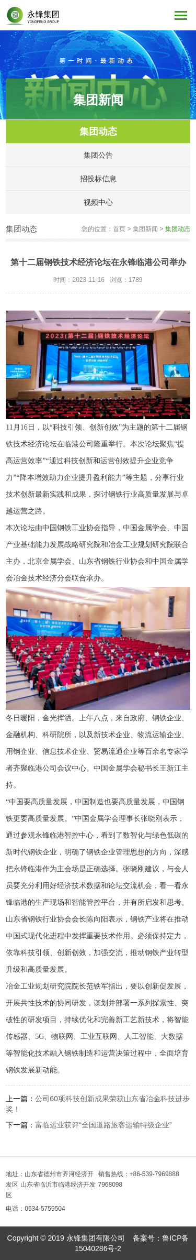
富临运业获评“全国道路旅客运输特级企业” (103, 1125)
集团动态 (98, 131)
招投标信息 (98, 178)
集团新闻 (145, 229)
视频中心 (98, 202)
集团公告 (98, 155)
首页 (119, 229)
